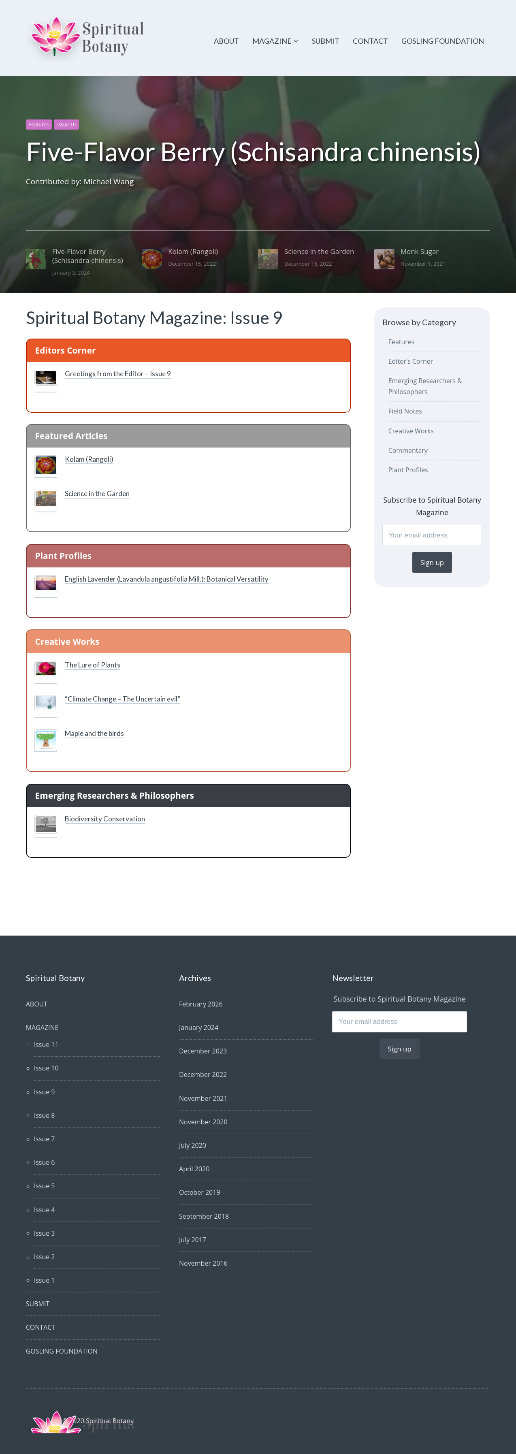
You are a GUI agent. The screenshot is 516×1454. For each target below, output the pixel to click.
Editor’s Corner (410, 361)
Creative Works (411, 430)
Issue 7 (44, 1138)
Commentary (408, 450)
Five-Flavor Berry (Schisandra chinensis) (253, 151)
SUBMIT (325, 40)
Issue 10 (66, 124)
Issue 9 (44, 1091)
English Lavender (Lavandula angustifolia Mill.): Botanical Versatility (167, 579)
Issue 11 (46, 1044)
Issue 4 (44, 1209)
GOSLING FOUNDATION (442, 40)
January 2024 (198, 1027)
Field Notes (405, 411)
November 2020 (203, 1121)
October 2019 (199, 1192)
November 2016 (203, 1263)
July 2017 (192, 1239)
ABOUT (226, 40)
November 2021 (203, 1098)
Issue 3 (44, 1233)
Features (39, 124)
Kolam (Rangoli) (89, 459)
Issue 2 (44, 1256)
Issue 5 (44, 1185)
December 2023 (203, 1051)
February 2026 (201, 1004)
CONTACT (370, 40)
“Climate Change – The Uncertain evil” (122, 699)
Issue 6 (44, 1162)
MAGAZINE (272, 40)
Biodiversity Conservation (105, 818)
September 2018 (204, 1216)
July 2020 (192, 1145)
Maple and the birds (94, 733)
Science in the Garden (97, 493)
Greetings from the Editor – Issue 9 (118, 373)
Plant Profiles (408, 469)
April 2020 (194, 1168)
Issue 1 (44, 1280)
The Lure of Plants (92, 665)
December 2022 (203, 1074)
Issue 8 (44, 1115)
